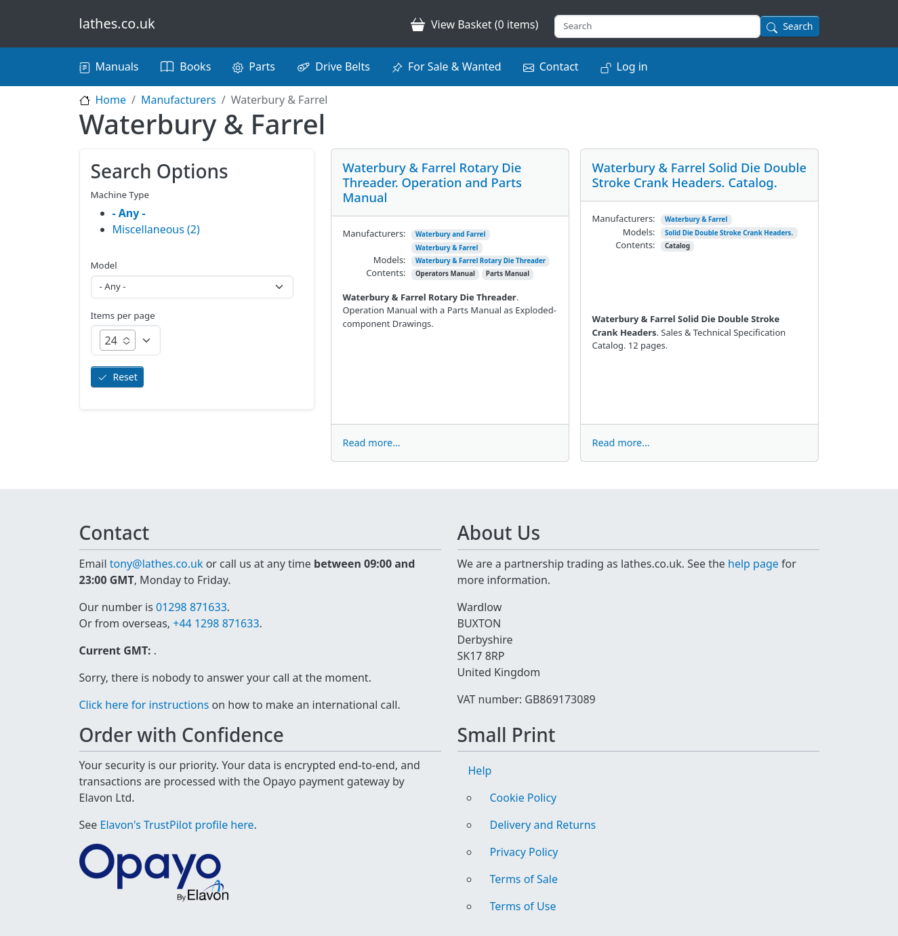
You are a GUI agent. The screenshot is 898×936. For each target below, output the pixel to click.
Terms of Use (523, 906)
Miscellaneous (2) (156, 229)
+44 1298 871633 (216, 623)
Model (104, 265)
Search (798, 26)
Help (480, 770)
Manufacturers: (373, 233)
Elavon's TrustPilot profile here (177, 824)
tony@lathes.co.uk (156, 563)
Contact (559, 66)
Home (111, 99)
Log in (632, 66)
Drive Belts (342, 66)
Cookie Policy (523, 797)
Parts (262, 66)
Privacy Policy (524, 851)
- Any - (129, 213)
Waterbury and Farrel (450, 234)
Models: (389, 260)
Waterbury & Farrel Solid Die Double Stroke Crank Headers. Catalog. (699, 175)
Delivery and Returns (543, 824)
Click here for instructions (144, 704)
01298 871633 (191, 607)
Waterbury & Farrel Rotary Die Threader (480, 260)
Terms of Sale (524, 879)
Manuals (117, 66)
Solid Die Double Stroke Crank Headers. (729, 233)
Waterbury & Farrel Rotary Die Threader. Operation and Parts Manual (432, 182)
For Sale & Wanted (455, 66)
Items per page (123, 315)
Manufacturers (178, 99)
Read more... (371, 442)
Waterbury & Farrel (446, 247)
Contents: (385, 273)
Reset (125, 376)
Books (195, 66)
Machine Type (120, 195)
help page (753, 563)
